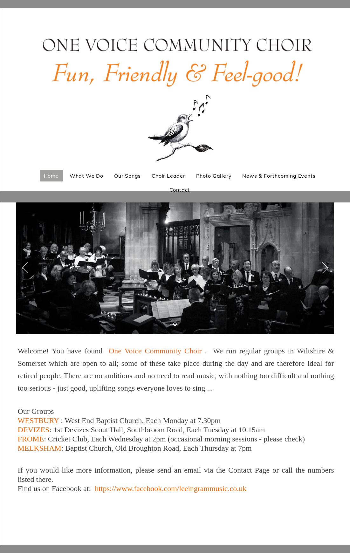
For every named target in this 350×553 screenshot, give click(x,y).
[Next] (325, 268)
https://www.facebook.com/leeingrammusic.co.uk (170, 488)
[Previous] (25, 268)
